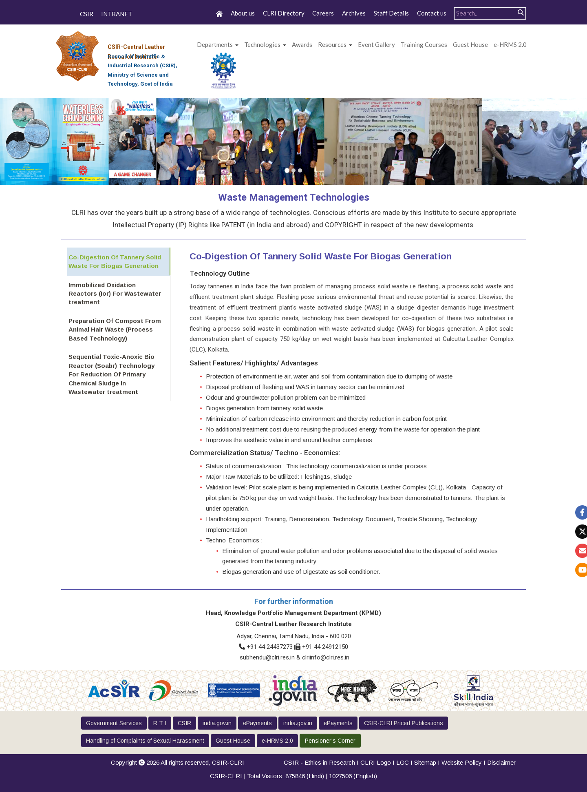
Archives (354, 13)
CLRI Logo (375, 762)
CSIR (86, 14)
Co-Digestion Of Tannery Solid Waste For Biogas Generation (113, 261)
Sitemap (425, 762)
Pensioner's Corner (330, 740)
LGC (402, 762)
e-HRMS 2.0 (510, 44)
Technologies (262, 44)
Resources (332, 44)
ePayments (257, 723)
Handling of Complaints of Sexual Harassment (145, 740)
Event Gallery (376, 44)
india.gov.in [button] (217, 723)
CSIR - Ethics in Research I (322, 762)
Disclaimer (501, 762)
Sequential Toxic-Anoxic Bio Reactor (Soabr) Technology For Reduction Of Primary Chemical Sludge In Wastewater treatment (115, 373)
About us (243, 13)
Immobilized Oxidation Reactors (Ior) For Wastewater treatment (113, 293)
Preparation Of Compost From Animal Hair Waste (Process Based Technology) (113, 328)
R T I (159, 723)
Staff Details (391, 13)
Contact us (431, 13)
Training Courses (424, 44)
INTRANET (116, 14)
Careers (323, 13)
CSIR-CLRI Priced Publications (403, 723)
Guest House (470, 44)
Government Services (114, 723)
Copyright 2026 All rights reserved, (177, 762)
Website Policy (461, 762)
